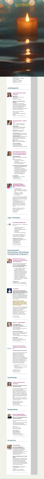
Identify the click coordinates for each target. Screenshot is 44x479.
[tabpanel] (18, 88)
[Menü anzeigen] (8, 7)
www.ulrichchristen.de (16, 243)
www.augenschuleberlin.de (17, 244)
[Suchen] (16, 7)
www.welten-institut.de (16, 317)
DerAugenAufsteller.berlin (19, 140)
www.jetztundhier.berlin (21, 470)
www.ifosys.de (15, 212)
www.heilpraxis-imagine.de (17, 178)
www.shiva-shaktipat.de (17, 283)
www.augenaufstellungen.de (20, 115)
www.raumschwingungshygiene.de (18, 434)
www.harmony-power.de (17, 82)
